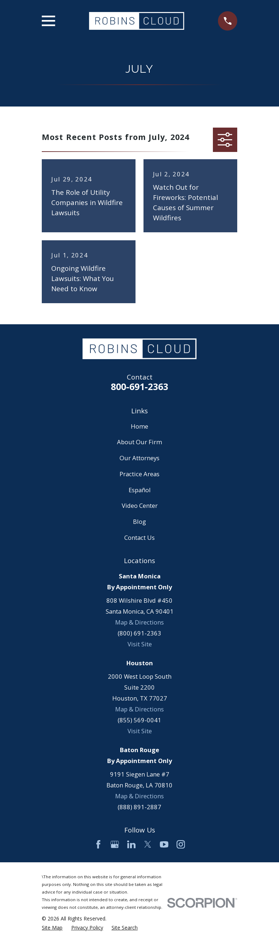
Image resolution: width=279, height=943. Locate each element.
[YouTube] (164, 844)
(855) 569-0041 (139, 720)
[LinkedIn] (131, 844)
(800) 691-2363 (139, 633)
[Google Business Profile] (114, 844)
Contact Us (139, 537)
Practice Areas (139, 474)
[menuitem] (52, 927)
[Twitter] (147, 844)
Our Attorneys (139, 458)
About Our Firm (139, 442)
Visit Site (140, 644)
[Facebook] (98, 844)
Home (139, 426)
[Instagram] (181, 844)
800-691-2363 (139, 386)
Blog (139, 521)
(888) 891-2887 (139, 807)
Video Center (140, 505)
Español (140, 490)
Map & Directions (139, 622)
